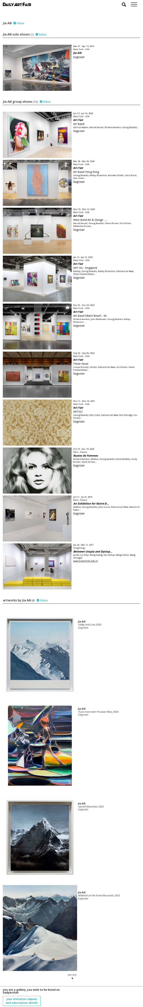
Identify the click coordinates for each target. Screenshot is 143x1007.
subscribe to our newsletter (22, 994)
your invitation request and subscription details (22, 985)
